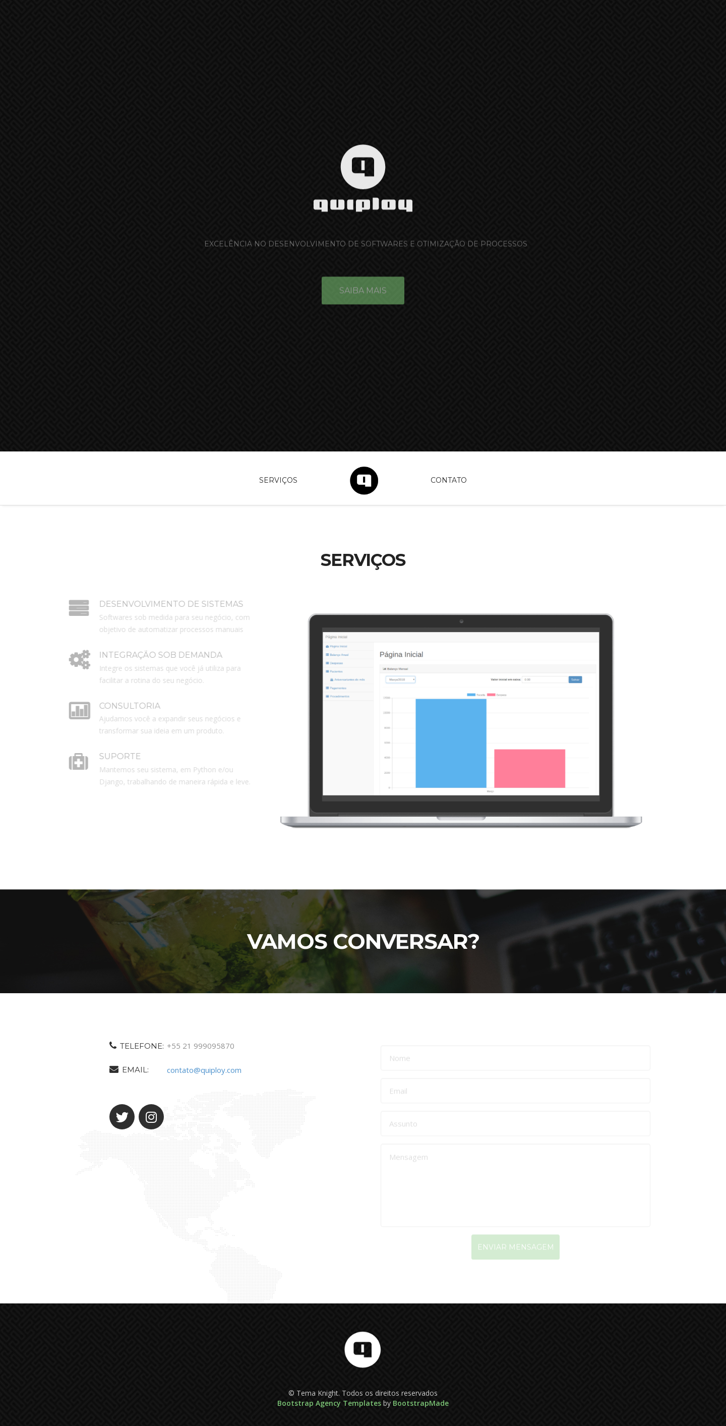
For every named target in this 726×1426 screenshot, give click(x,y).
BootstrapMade (421, 1403)
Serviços (278, 480)
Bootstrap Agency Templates (329, 1403)
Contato (449, 480)
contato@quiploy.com (198, 1070)
